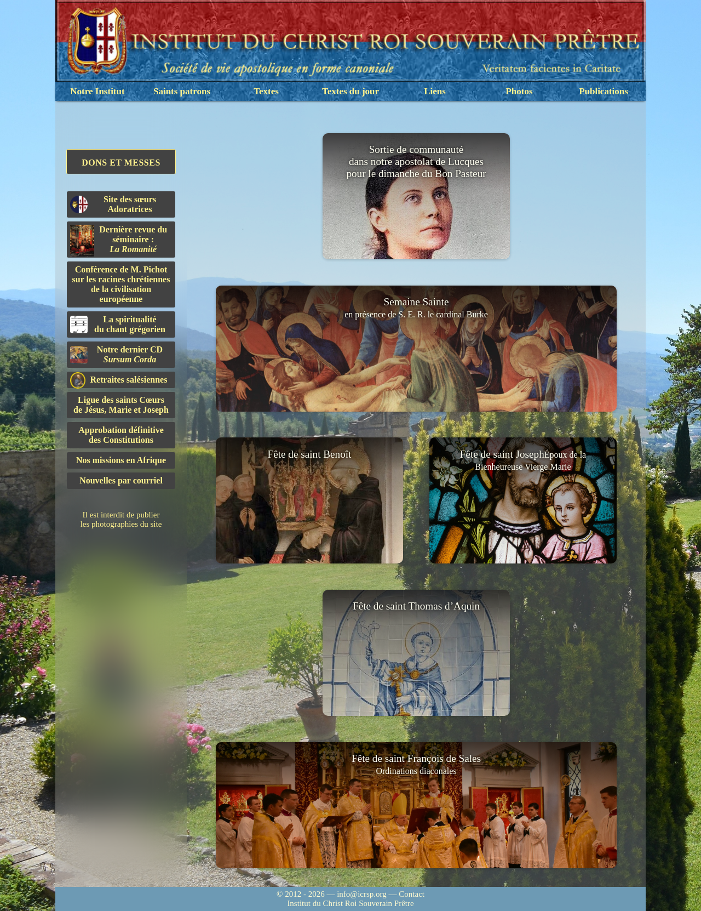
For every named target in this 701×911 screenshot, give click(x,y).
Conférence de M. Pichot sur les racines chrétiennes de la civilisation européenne (121, 284)
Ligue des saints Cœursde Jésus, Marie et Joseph (121, 404)
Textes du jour (350, 91)
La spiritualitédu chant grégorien (117, 324)
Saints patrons (181, 91)
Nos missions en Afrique (121, 460)
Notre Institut (97, 91)
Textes (266, 91)
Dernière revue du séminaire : (118, 241)
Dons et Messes (121, 162)
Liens (435, 91)
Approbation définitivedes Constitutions (121, 435)
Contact (411, 894)
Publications (603, 91)
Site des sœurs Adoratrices (113, 204)
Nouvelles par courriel (121, 480)
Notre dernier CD (116, 354)
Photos (518, 91)
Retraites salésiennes (118, 380)
